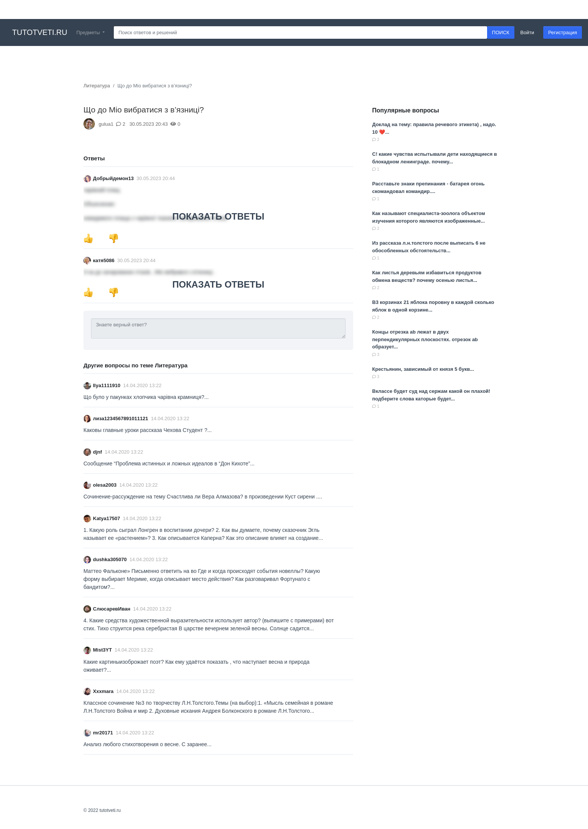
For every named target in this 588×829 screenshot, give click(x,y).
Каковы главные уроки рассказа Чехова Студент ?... (147, 430)
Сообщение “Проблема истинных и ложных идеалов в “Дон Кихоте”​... (169, 463)
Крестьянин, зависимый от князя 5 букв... (423, 369)
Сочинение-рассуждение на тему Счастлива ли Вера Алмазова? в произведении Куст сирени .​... (202, 497)
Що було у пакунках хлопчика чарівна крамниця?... (146, 397)
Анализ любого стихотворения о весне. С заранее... (147, 744)
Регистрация (562, 32)
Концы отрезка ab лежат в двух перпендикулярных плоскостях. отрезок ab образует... (425, 339)
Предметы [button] (88, 32)
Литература (96, 86)
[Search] (300, 32)
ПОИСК (500, 32)
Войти (527, 32)
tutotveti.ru (39, 32)
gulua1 (106, 124)
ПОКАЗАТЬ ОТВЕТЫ (218, 216)
